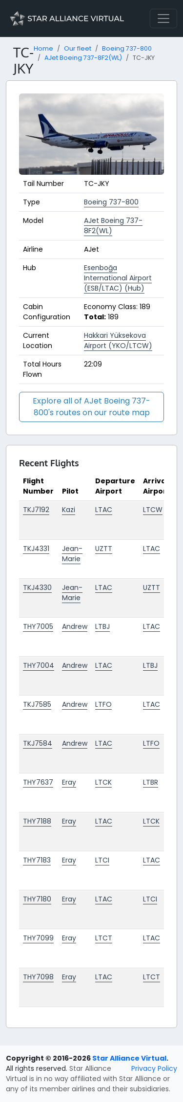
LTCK (103, 782)
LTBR (150, 782)
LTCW (153, 509)
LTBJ (102, 626)
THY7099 (38, 938)
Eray (69, 782)
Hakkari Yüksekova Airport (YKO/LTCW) (118, 340)
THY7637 (38, 782)
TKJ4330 (37, 587)
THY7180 (37, 899)
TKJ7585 (37, 704)
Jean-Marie (72, 554)
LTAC (103, 509)
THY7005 (38, 626)
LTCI (102, 860)
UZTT (103, 548)
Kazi (68, 509)
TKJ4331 (36, 548)
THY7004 (38, 665)
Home (43, 48)
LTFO (103, 704)
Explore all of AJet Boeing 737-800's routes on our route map (91, 406)
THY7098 (38, 977)
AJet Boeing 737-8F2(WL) (83, 58)
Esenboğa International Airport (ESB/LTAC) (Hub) (118, 278)
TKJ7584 (37, 743)
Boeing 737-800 (127, 48)
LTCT (103, 938)
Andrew (74, 626)
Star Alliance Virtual (129, 1058)
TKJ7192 (36, 509)
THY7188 (37, 821)
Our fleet (77, 48)
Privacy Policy (154, 1068)
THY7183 (37, 860)
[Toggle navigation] (163, 18)
